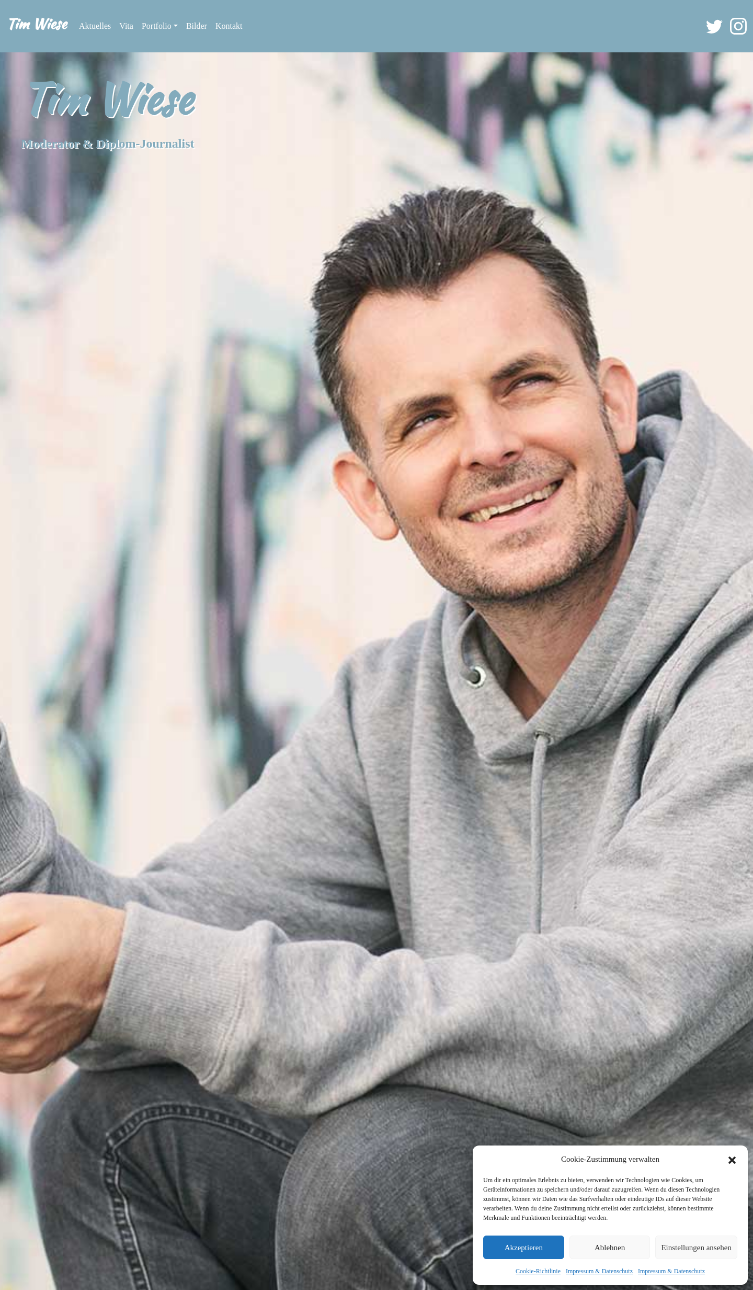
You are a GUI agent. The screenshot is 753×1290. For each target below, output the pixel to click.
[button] (732, 1159)
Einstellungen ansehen (696, 1247)
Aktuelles (95, 25)
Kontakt (229, 25)
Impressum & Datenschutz (599, 1271)
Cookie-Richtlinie (538, 1271)
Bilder (196, 25)
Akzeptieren (524, 1247)
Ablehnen (610, 1247)
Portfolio (157, 25)
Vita (126, 25)
